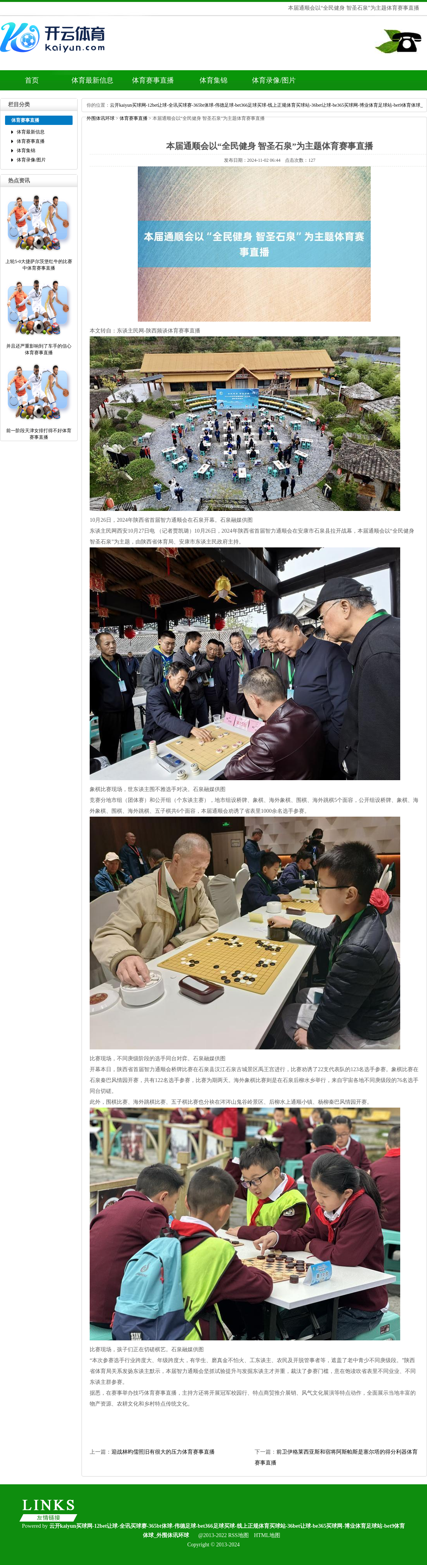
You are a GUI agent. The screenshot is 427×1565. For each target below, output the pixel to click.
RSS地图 (238, 1535)
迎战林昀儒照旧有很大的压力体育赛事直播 (163, 1452)
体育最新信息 (92, 80)
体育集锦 (213, 80)
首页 (32, 80)
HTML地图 (267, 1535)
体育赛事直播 (153, 80)
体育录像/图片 (274, 80)
